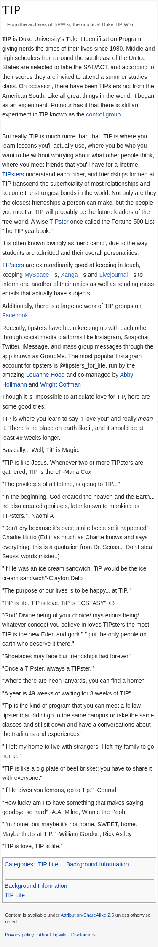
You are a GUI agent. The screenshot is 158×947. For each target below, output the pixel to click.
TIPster (59, 221)
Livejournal (113, 274)
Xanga (69, 274)
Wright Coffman (60, 384)
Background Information (97, 864)
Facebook (15, 315)
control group (103, 114)
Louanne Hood (45, 374)
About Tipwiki (53, 934)
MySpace (36, 274)
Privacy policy (19, 934)
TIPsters (13, 174)
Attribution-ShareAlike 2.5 (87, 914)
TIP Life (48, 864)
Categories (19, 864)
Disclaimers (83, 934)
